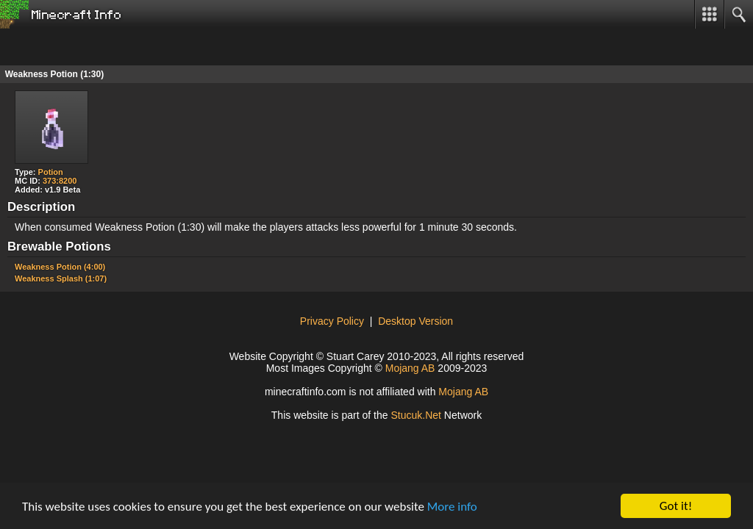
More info (452, 506)
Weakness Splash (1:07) (61, 278)
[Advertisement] (117, 47)
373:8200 (60, 180)
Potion (50, 172)
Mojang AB (410, 368)
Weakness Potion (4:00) (60, 266)
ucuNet (415, 415)
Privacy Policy (332, 321)
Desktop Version (415, 321)
